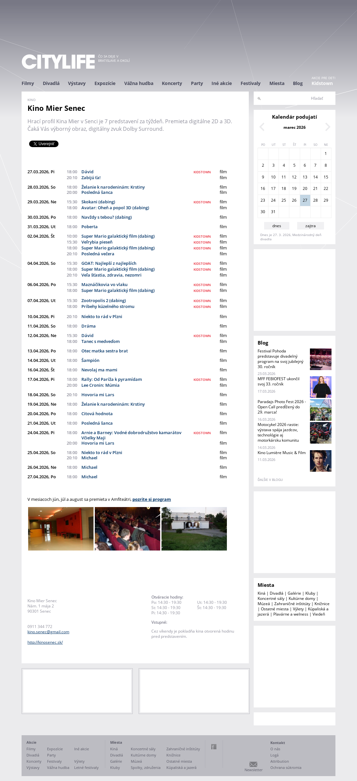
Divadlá (51, 83)
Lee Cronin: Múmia (100, 385)
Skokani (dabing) (98, 202)
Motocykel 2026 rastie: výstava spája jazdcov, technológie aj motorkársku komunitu (278, 432)
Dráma (88, 326)
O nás (275, 748)
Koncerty (172, 83)
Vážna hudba (138, 83)
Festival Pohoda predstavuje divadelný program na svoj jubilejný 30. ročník (280, 358)
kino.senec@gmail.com (48, 632)
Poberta (89, 226)
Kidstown (322, 83)
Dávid (87, 172)
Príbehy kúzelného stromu (107, 306)
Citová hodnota (97, 413)
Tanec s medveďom (100, 341)
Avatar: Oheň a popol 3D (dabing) (115, 208)
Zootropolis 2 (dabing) (103, 300)
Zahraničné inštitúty (292, 603)
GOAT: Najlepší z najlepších (108, 263)
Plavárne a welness (290, 614)
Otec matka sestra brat (104, 351)
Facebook (213, 747)
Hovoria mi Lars (97, 395)
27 (305, 200)
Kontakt (277, 742)
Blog (298, 83)
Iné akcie (222, 83)
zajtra (310, 226)
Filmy (28, 83)
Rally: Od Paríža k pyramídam (111, 379)
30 (263, 211)
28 (315, 200)
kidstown (202, 172)
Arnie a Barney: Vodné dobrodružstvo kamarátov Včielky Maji (131, 435)
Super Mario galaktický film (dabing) (118, 236)
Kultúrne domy (302, 598)
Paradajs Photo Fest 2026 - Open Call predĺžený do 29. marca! (282, 407)
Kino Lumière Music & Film (282, 452)
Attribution (279, 761)
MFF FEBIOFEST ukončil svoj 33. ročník (278, 381)
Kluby (310, 593)
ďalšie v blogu (270, 479)
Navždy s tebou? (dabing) (106, 217)
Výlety (298, 609)
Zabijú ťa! (91, 177)
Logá (274, 755)
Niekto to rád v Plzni (101, 316)
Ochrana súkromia (285, 767)
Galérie (294, 593)
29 (326, 200)
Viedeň (319, 614)
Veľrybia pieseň (96, 242)
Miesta (276, 83)
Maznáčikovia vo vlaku (104, 284)
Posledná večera (97, 254)
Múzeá (264, 603)
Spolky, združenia (146, 767)
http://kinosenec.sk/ (45, 642)
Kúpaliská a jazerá (181, 767)
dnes (276, 226)
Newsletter (254, 769)
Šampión (90, 360)
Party (197, 83)
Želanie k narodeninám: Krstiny (113, 187)
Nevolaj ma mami (99, 370)
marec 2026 (294, 127)
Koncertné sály (271, 598)
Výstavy (77, 83)
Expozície (104, 83)
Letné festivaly (86, 767)
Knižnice (322, 603)
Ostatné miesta (275, 609)
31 (273, 211)
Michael (89, 458)
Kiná (261, 593)
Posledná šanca (97, 192)
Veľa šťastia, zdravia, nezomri (111, 275)
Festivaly (251, 83)
